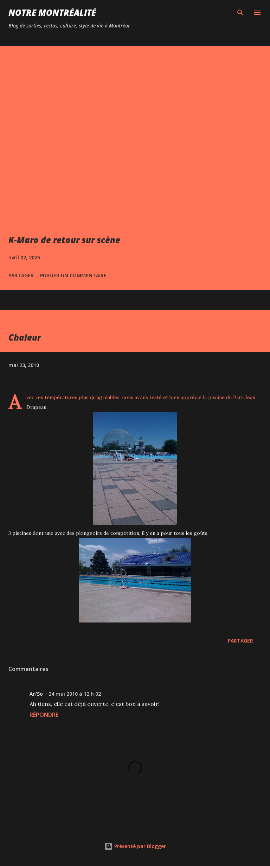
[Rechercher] (240, 12)
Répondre (44, 715)
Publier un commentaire (73, 275)
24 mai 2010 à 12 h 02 (75, 693)
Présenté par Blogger (135, 846)
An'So (36, 693)
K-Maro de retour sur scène (64, 240)
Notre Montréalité (52, 12)
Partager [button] (21, 275)
